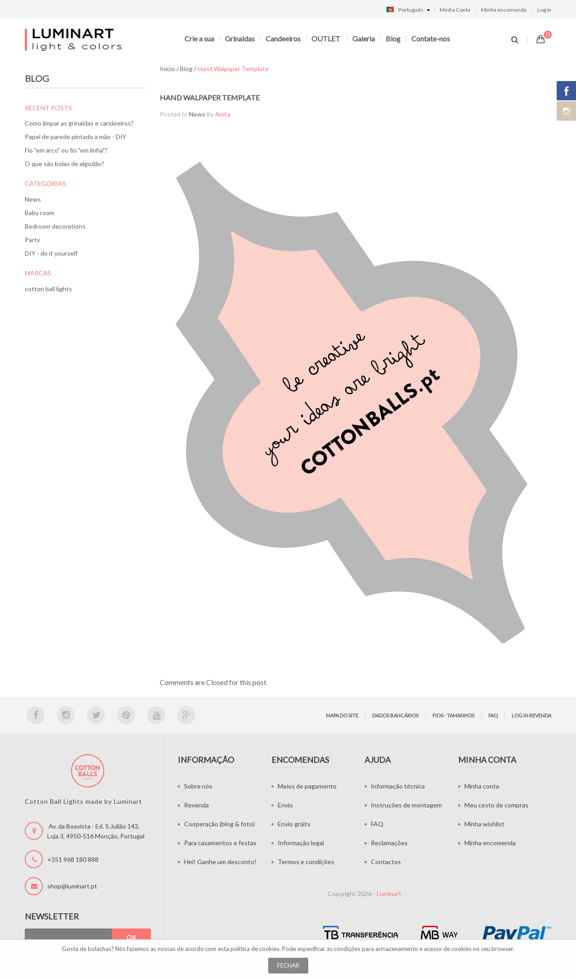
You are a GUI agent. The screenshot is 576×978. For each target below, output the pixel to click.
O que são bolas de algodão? (64, 163)
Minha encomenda (503, 9)
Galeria (363, 38)
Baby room (39, 212)
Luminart (389, 893)
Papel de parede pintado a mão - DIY (75, 136)
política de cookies (254, 948)
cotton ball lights (48, 289)
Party (32, 239)
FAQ (493, 715)
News (33, 199)
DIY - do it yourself (51, 253)
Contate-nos (430, 38)
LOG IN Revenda (531, 715)
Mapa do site (342, 715)
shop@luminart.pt (72, 886)
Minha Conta (455, 9)
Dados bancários (395, 715)
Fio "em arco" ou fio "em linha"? (66, 150)
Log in (544, 9)
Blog (393, 38)
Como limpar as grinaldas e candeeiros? (79, 123)
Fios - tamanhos (453, 715)
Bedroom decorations (55, 226)
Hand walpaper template (210, 97)
